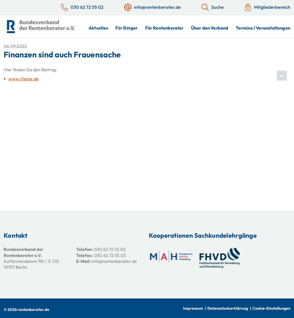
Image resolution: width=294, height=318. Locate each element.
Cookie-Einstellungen (271, 308)
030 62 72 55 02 (110, 249)
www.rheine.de (24, 79)
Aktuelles (98, 28)
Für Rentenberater (164, 28)
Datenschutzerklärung (227, 308)
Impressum (193, 308)
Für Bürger (126, 28)
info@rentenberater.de (114, 261)
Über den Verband (209, 28)
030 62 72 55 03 (110, 255)
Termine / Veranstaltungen (263, 28)
